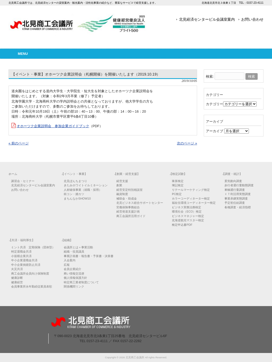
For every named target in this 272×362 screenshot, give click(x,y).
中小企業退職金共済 (24, 260)
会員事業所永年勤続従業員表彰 (31, 286)
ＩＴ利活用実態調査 (237, 194)
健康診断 (17, 277)
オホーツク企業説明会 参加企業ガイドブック (53, 126)
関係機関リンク (74, 286)
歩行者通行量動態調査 (239, 185)
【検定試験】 (178, 173)
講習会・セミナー (23, 181)
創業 (119, 185)
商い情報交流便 (74, 273)
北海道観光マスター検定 (188, 220)
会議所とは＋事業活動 (78, 247)
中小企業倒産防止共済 (25, 264)
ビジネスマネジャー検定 (188, 216)
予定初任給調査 (234, 202)
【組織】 (67, 240)
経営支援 (122, 181)
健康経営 (17, 282)
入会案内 (69, 260)
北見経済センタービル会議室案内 (207, 19)
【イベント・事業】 (74, 173)
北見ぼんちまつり (75, 181)
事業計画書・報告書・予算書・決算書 (88, 256)
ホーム (12, 173)
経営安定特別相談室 (129, 189)
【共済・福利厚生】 (21, 240)
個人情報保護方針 (75, 277)
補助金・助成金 (126, 198)
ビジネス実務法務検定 (186, 207)
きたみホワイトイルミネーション (86, 185)
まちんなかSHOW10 (77, 198)
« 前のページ (18, 143)
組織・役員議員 (74, 251)
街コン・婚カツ (74, 194)
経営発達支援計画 (128, 211)
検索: (210, 76)
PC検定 (177, 194)
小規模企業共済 (21, 256)
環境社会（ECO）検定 (187, 211)
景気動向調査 (233, 181)
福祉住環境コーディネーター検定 (194, 202)
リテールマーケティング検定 (191, 189)
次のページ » (187, 143)
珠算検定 (178, 181)
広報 (67, 264)
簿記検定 (178, 185)
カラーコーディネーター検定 (191, 198)
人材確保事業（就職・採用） (83, 189)
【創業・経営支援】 (127, 173)
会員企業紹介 (72, 269)
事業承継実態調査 (236, 198)
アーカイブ (214, 131)
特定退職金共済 (21, 251)
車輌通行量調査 (234, 189)
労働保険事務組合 (128, 207)
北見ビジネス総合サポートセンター (139, 202)
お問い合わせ (252, 19)
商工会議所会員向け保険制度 (30, 273)
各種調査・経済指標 (237, 207)
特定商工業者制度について (81, 282)
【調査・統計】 (232, 173)
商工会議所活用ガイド (131, 216)
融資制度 (122, 194)
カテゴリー (214, 104)
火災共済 (17, 269)
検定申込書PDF (182, 224)
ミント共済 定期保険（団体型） (33, 247)
